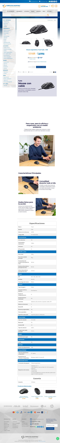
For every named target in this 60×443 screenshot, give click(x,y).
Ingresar (23, 421)
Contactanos (15, 421)
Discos (5, 34)
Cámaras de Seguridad (8, 81)
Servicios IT (14, 424)
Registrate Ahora (25, 424)
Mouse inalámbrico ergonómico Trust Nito (23, 397)
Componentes (19, 11)
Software (5, 26)
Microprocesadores (7, 30)
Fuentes (5, 39)
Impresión (39, 11)
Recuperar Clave (24, 423)
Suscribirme (50, 428)
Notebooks (6, 23)
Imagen (33, 11)
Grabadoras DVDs (7, 42)
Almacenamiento (7, 55)
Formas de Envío (33, 1)
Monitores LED (6, 62)
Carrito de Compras (25, 426)
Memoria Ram (6, 33)
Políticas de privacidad (41, 441)
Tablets (5, 24)
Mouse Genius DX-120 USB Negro (37, 397)
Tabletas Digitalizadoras (8, 52)
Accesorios (27, 11)
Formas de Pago (43, 1)
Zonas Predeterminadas (41, 61)
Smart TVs (5, 63)
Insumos (5, 73)
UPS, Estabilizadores (7, 53)
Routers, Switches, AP (7, 78)
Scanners (5, 68)
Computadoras (6, 21)
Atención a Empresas (16, 423)
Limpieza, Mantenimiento (8, 58)
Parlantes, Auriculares (7, 49)
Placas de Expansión (7, 43)
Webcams (5, 65)
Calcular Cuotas (32, 58)
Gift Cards (50, 11)
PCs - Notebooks (11, 11)
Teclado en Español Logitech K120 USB (50, 397)
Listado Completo (7, 430)
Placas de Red (6, 77)
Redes (44, 11)
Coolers (5, 40)
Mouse (55, 20)
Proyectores (6, 66)
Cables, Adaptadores (7, 56)
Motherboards (6, 31)
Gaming (5, 50)
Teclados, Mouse (7, 47)
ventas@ (38, 419)
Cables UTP (6, 80)
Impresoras (6, 71)
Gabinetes (5, 37)
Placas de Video (6, 36)
